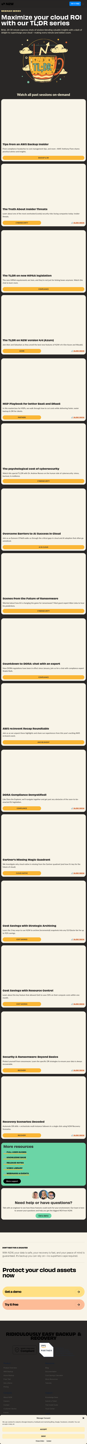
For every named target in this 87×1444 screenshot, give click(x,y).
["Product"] (22, 1368)
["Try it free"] (22, 1379)
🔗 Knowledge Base (15, 1157)
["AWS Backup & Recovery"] (22, 1371)
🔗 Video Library (13, 1168)
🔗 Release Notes (14, 1162)
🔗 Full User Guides (15, 1152)
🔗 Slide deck (77, 223)
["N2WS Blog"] (64, 1368)
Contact (49, 1441)
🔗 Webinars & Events (16, 1173)
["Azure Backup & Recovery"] (22, 1375)
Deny (43, 1436)
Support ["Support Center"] (48, 1392)
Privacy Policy (40, 1441)
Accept (43, 1429)
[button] (83, 1418)
